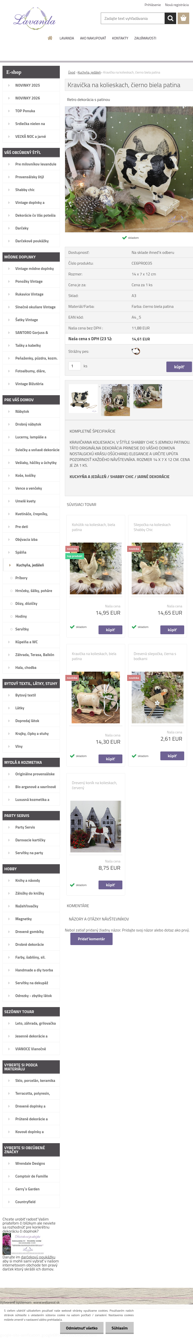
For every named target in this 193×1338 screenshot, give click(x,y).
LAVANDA (67, 38)
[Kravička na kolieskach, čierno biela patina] (84, 385)
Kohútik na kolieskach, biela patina (93, 527)
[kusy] (74, 366)
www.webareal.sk (46, 1302)
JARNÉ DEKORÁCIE (153, 477)
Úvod (71, 72)
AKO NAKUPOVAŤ (93, 38)
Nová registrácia (177, 4)
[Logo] (34, 18)
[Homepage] (50, 38)
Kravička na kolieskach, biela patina (94, 656)
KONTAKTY (120, 38)
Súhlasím (119, 1328)
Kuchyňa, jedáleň (89, 72)
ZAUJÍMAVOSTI (145, 38)
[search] (170, 18)
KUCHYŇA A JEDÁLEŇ (88, 477)
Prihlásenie (153, 4)
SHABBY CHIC (122, 477)
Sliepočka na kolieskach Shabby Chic (152, 527)
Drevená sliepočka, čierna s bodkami (155, 656)
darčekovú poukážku (38, 1257)
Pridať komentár (91, 939)
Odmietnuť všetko (81, 1328)
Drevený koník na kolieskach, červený (94, 785)
